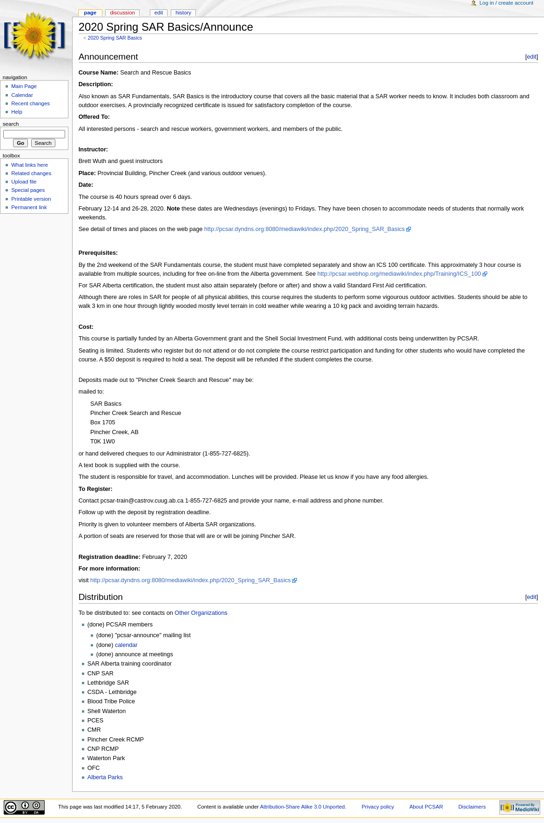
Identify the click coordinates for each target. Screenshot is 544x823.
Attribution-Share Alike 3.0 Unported (302, 806)
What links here (29, 165)
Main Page (24, 86)
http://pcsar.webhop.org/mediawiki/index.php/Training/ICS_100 (399, 274)
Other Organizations (201, 613)
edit (532, 56)
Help (16, 112)
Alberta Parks (105, 777)
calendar (126, 645)
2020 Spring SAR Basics (114, 38)
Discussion (122, 12)
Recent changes (30, 103)
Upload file (23, 181)
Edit (158, 12)
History (183, 12)
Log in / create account (506, 3)
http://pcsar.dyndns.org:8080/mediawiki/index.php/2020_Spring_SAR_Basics (304, 229)
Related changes (31, 173)
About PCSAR (426, 806)
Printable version (31, 199)
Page (90, 12)
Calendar (22, 95)
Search (11, 124)
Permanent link (29, 207)
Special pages (28, 190)
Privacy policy (378, 806)
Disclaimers (472, 806)
